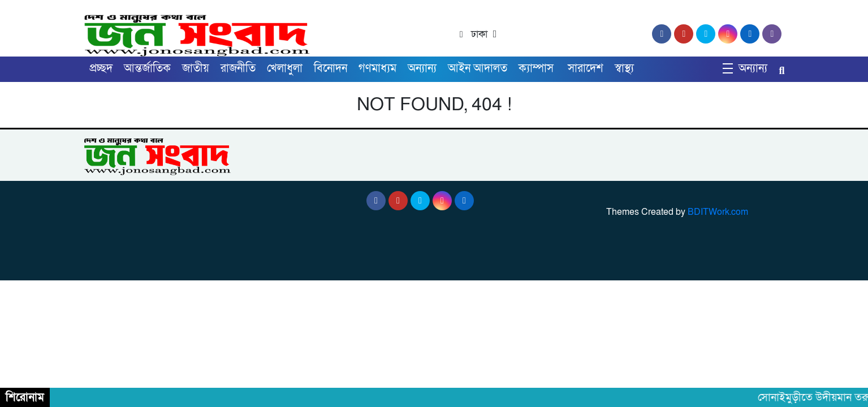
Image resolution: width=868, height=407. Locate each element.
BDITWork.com (718, 212)
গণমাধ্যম (377, 68)
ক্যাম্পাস (537, 68)
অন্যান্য (422, 68)
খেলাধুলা (285, 68)
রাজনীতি (238, 68)
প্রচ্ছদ (101, 68)
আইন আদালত (477, 68)
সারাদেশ (585, 68)
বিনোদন (330, 68)
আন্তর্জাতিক (147, 68)
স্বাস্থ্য (624, 68)
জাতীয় (195, 68)
